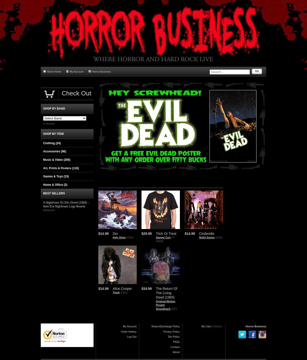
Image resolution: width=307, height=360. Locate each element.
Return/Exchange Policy (166, 326)
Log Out (131, 336)
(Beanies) (48, 210)
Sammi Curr (163, 237)
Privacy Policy (171, 331)
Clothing (52, 143)
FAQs (176, 341)
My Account (74, 71)
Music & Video (56, 159)
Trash (116, 292)
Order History (128, 331)
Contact (175, 347)
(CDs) (130, 237)
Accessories (54, 151)
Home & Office (55, 184)
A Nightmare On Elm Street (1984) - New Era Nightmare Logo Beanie (66, 204)
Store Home (52, 71)
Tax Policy (174, 336)
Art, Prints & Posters (61, 168)
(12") (174, 308)
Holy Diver (119, 237)
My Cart (206, 326)
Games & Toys (56, 176)
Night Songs (207, 237)
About (176, 352)
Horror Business (99, 71)
